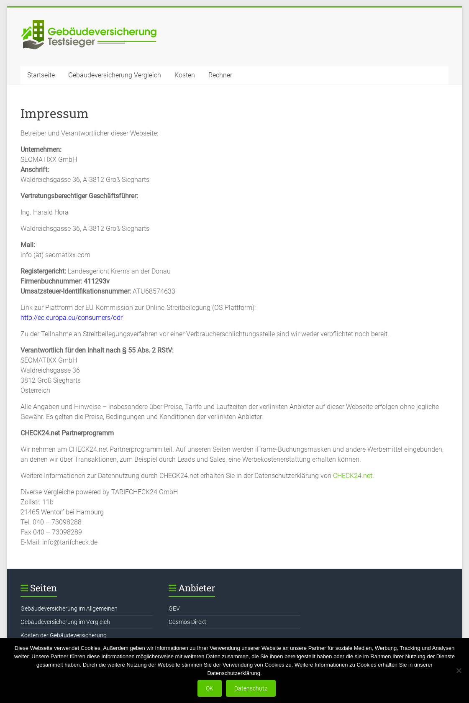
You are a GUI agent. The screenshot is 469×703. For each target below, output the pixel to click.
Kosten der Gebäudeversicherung (64, 635)
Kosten (184, 75)
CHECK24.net (352, 476)
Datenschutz (250, 688)
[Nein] (458, 670)
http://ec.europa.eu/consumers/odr (72, 318)
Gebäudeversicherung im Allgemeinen (69, 608)
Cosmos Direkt (187, 622)
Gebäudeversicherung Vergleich (114, 75)
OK (209, 688)
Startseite (41, 75)
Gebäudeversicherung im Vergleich (65, 622)
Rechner (220, 75)
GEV (174, 608)
